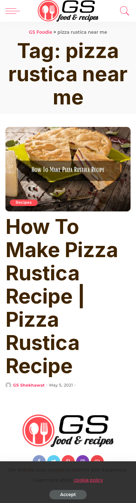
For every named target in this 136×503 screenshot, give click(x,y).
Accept (68, 494)
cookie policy (88, 480)
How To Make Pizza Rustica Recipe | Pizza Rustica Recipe (61, 296)
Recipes (24, 202)
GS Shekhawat (29, 385)
